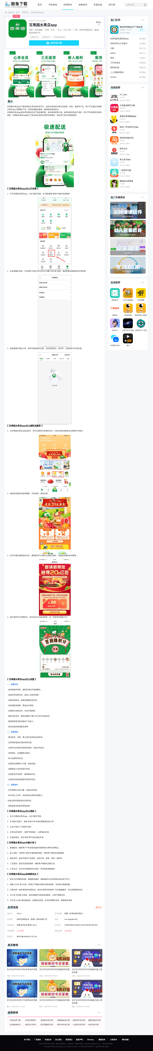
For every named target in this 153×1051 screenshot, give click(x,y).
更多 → (100, 945)
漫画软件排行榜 (47, 1020)
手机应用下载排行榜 (16, 1020)
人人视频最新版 (117, 72)
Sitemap (90, 1040)
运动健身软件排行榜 (16, 1024)
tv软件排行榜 (93, 1024)
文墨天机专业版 (128, 324)
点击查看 (67, 931)
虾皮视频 (141, 294)
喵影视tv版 (114, 67)
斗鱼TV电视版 (128, 294)
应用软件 (67, 4)
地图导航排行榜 (94, 1020)
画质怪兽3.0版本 (141, 309)
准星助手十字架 (141, 324)
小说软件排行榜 (79, 1024)
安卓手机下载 (56, 43)
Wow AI (115, 324)
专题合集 (98, 4)
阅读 (112, 58)
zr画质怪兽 (128, 309)
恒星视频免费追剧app (119, 39)
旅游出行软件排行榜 (31, 1024)
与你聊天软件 (115, 340)
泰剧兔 (115, 309)
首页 (40, 4)
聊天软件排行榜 (63, 1024)
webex (113, 53)
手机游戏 (52, 4)
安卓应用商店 (30, 1020)
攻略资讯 (83, 4)
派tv (128, 340)
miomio (113, 77)
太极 (112, 48)
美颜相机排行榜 (63, 1020)
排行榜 (112, 4)
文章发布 (113, 1040)
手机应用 (25, 12)
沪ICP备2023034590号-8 (87, 1046)
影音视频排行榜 (47, 1024)
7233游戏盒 (115, 63)
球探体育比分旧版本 (118, 43)
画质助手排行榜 (79, 1020)
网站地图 (125, 1040)
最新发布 (102, 1040)
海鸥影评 (115, 294)
